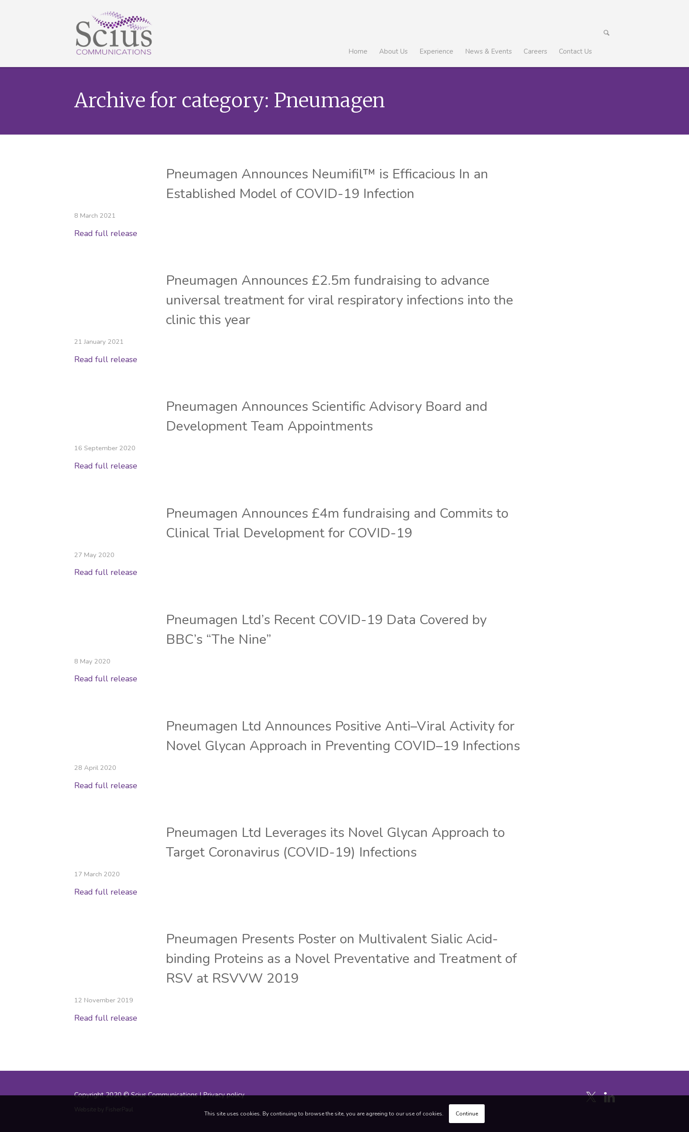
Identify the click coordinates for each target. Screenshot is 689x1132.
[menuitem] (358, 33)
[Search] (606, 33)
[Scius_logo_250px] (113, 33)
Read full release (105, 233)
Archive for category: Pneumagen (229, 100)
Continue (467, 1113)
